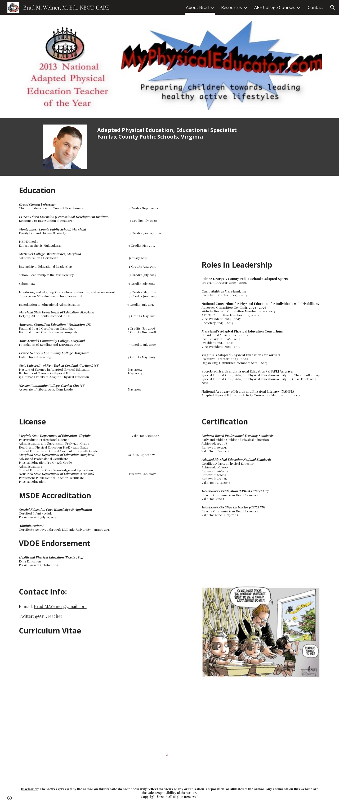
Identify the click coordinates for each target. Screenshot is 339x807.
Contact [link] (315, 7)
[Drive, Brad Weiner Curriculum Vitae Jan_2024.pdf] (78, 684)
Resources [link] (231, 7)
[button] (332, 7)
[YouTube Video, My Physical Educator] (260, 219)
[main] (169, 133)
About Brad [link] (197, 7)
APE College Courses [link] (274, 7)
